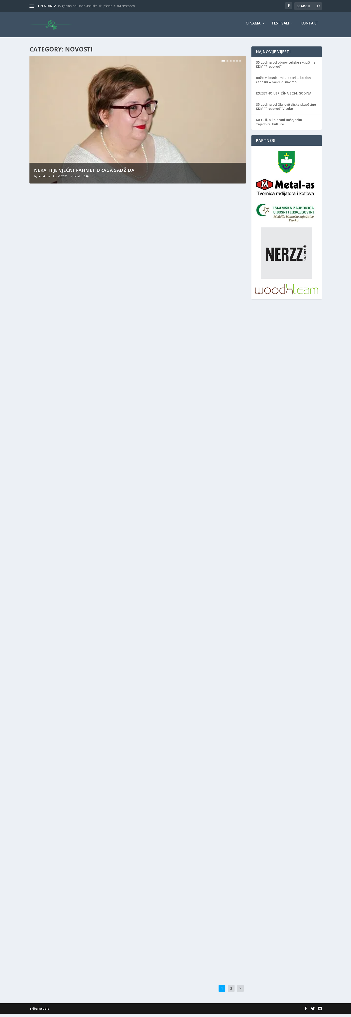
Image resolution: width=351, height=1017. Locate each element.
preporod (90, 858)
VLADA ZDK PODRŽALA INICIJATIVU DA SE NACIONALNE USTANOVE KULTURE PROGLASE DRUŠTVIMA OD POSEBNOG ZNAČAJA (77, 846)
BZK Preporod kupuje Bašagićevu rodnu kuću (81, 596)
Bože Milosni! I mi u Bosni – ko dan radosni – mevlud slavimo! (283, 83)
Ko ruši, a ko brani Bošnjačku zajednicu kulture (279, 125)
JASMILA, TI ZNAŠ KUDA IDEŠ (172, 324)
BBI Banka (205, 572)
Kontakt (309, 26)
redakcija (44, 179)
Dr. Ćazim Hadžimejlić (87, 733)
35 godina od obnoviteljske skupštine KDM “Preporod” (285, 67)
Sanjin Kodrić (164, 577)
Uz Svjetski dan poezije (57, 369)
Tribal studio (39, 1012)
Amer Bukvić (190, 572)
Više (40, 285)
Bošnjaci (77, 603)
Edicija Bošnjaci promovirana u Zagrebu (187, 811)
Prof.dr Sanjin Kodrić (158, 711)
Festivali (280, 26)
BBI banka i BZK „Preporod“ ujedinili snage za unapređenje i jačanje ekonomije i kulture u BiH (192, 560)
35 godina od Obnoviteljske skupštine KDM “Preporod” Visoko (286, 109)
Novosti (76, 179)
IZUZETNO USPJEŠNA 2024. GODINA (283, 96)
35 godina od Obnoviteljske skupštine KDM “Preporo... (97, 6)
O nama (253, 26)
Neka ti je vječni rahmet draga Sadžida (84, 173)
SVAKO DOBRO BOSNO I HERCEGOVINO (70, 480)
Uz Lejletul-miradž (165, 440)
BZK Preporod (94, 603)
